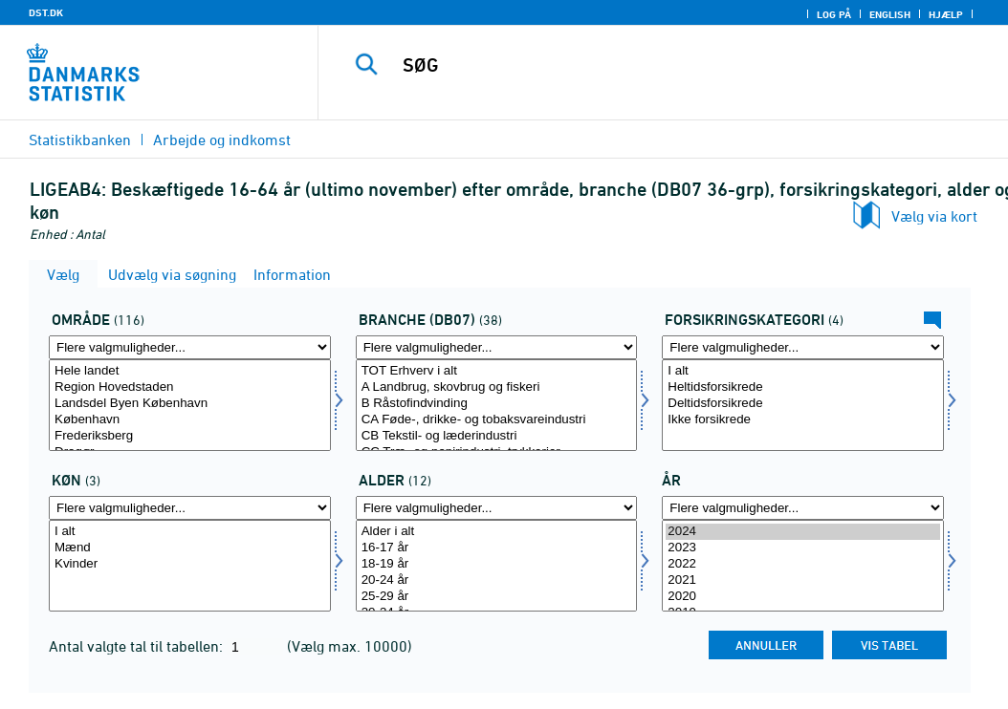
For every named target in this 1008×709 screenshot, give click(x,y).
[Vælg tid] (803, 566)
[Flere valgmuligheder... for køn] (190, 508)
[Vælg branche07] (497, 405)
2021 (803, 580)
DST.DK (46, 12)
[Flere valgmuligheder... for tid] (803, 508)
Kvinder (190, 564)
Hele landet (190, 371)
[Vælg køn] (190, 566)
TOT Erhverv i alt (497, 371)
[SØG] (667, 65)
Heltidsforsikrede (803, 387)
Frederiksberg (190, 436)
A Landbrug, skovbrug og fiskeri (497, 387)
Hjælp (946, 14)
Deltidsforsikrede (803, 404)
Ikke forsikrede (803, 420)
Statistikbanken (80, 139)
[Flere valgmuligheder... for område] (190, 347)
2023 (803, 548)
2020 (803, 597)
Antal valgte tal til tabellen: (138, 646)
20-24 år (497, 580)
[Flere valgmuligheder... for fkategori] (803, 347)
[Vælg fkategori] (803, 405)
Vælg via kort (934, 216)
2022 (803, 564)
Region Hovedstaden (190, 387)
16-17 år (497, 548)
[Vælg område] (190, 405)
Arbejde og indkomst (222, 139)
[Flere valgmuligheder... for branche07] (497, 347)
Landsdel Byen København (190, 404)
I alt (803, 371)
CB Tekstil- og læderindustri (497, 436)
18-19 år (497, 564)
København (190, 420)
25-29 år (497, 597)
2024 (803, 532)
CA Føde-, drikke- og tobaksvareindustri (497, 420)
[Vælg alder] (497, 566)
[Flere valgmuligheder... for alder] (497, 508)
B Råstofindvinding (497, 404)
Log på (834, 14)
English (889, 14)
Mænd (190, 548)
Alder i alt (497, 532)
